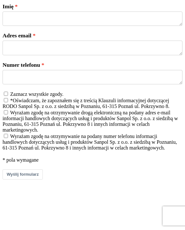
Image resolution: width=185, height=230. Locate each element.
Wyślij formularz (23, 180)
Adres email (17, 37)
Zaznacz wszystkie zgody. (36, 100)
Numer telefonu (21, 68)
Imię (8, 6)
